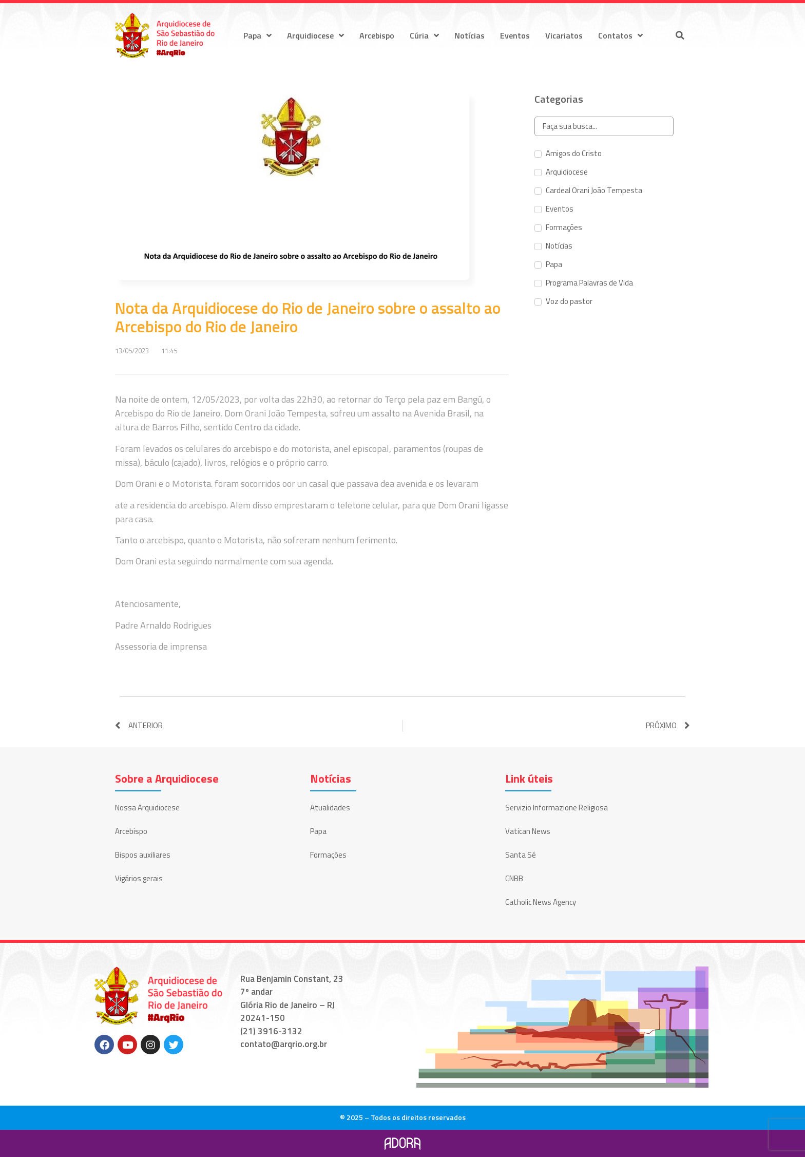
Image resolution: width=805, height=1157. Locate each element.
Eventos (515, 35)
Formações (328, 855)
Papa (257, 35)
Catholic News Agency (540, 902)
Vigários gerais (139, 878)
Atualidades (330, 807)
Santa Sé (520, 855)
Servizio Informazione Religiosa (556, 807)
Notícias (469, 35)
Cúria (424, 35)
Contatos (620, 35)
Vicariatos (564, 35)
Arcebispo (376, 35)
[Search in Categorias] (604, 127)
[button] (680, 35)
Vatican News (527, 831)
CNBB (514, 878)
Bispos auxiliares (142, 855)
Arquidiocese (315, 35)
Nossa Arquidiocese (147, 807)
